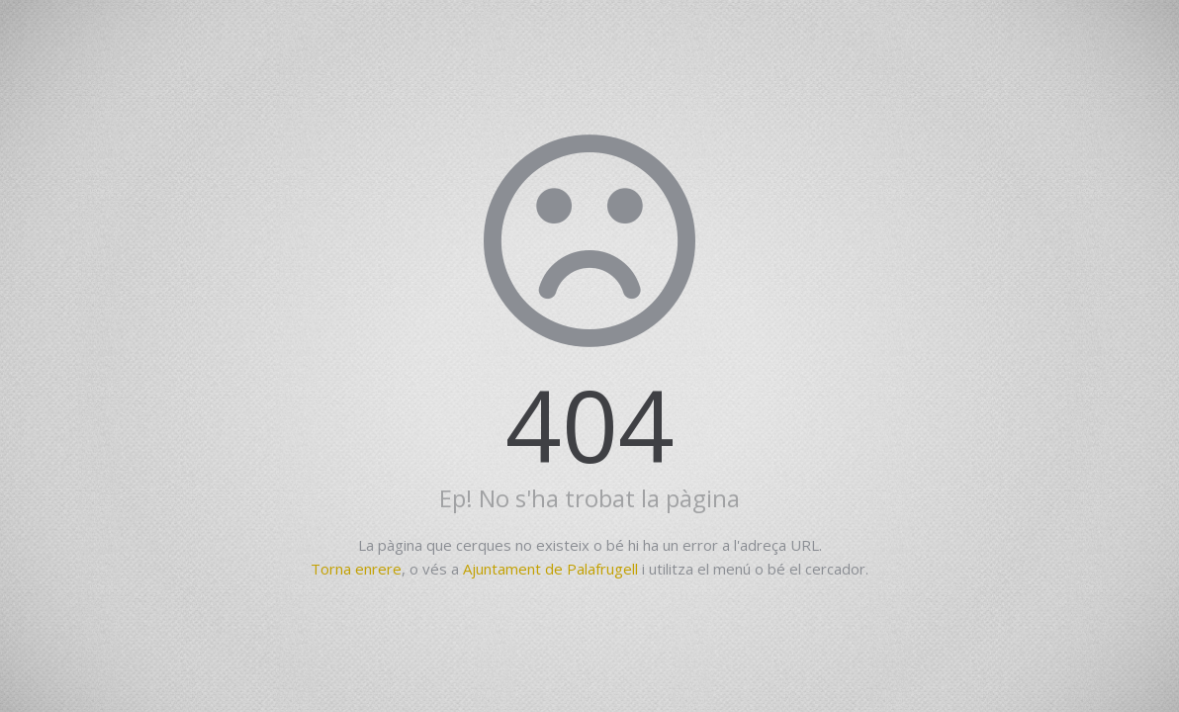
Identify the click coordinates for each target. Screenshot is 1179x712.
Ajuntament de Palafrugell (550, 568)
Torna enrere (356, 568)
